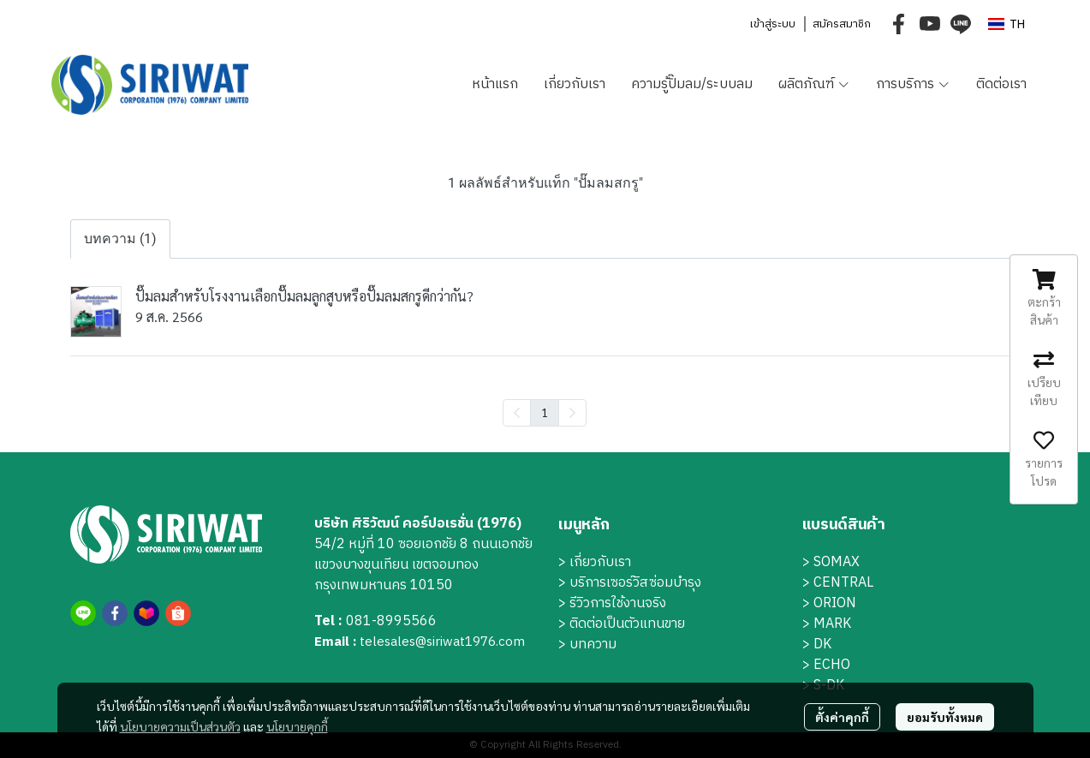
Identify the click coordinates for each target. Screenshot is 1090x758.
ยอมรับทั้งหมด (945, 717)
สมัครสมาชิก (842, 24)
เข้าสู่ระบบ (772, 24)
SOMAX (836, 562)
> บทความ (587, 644)
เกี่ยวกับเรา (600, 562)
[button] (1006, 24)
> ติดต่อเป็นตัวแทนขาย (621, 624)
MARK (832, 624)
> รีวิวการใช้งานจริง (612, 603)
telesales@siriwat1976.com (442, 642)
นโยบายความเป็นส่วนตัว (180, 726)
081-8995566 (391, 621)
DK (822, 644)
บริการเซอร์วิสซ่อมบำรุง (635, 582)
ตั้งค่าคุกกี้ (842, 717)
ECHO (831, 665)
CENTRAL (843, 582)
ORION (834, 603)
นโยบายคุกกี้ (297, 726)
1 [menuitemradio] (544, 412)
